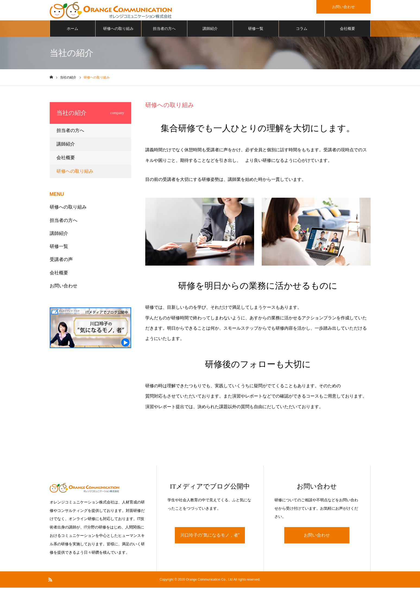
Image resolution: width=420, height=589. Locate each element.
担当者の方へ (164, 30)
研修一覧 (255, 30)
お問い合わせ (63, 287)
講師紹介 (210, 30)
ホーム (72, 30)
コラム (301, 30)
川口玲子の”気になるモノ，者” (210, 536)
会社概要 (347, 30)
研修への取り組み (118, 30)
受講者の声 (61, 260)
